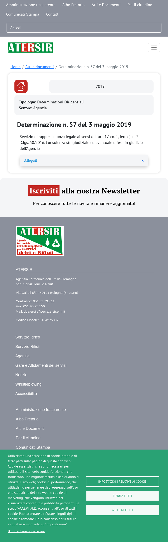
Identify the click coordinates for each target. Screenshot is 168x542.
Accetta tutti (122, 510)
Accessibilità (26, 393)
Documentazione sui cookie (26, 531)
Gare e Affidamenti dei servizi (40, 365)
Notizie (21, 375)
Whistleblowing (28, 384)
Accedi (15, 27)
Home (15, 66)
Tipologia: (28, 102)
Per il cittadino (140, 4)
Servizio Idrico (27, 337)
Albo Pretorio (73, 4)
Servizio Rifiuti (27, 346)
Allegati (30, 160)
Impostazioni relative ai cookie (122, 482)
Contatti (53, 14)
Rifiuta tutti (122, 496)
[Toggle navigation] (154, 47)
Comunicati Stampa (22, 14)
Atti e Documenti (106, 4)
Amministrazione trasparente (30, 4)
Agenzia (22, 356)
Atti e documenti (39, 66)
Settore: (26, 107)
